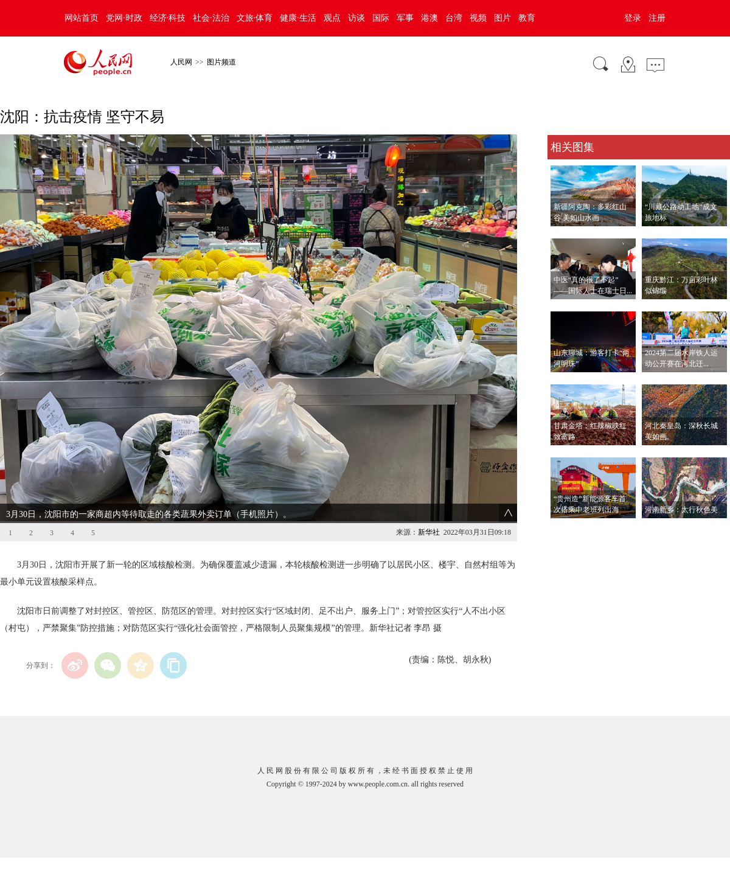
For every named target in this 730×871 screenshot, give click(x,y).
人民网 (181, 62)
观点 (332, 18)
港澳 (429, 18)
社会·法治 (211, 18)
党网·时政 (124, 18)
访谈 (356, 18)
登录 (632, 18)
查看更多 (565, 530)
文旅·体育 (255, 18)
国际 (380, 18)
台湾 (453, 18)
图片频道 (221, 62)
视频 (478, 18)
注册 (657, 18)
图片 (502, 18)
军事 (405, 18)
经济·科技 (168, 18)
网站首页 (81, 18)
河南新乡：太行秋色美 (681, 509)
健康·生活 (298, 18)
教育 (526, 18)
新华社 (429, 532)
